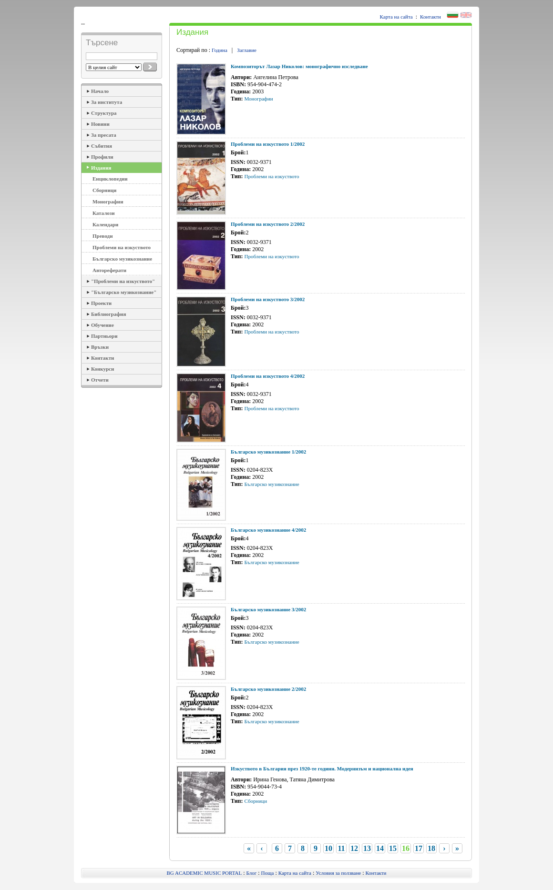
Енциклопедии (110, 179)
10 (328, 848)
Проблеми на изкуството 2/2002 (268, 224)
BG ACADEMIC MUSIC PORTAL (204, 873)
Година (219, 50)
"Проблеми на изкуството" (123, 281)
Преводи (102, 236)
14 (380, 848)
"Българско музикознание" (123, 292)
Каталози (103, 213)
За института (106, 102)
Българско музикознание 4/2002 (268, 530)
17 (418, 848)
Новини (100, 124)
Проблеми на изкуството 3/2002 (268, 299)
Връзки (100, 347)
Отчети (100, 380)
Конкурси (102, 369)
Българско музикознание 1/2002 (268, 452)
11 (341, 848)
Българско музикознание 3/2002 (268, 609)
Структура (104, 113)
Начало (100, 91)
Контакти (430, 17)
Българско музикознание (122, 259)
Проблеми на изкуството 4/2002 (268, 376)
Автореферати (109, 270)
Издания (101, 168)
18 (431, 848)
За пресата (103, 135)
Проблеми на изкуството (121, 247)
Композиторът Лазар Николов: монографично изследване (299, 66)
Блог (251, 873)
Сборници (104, 190)
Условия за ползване (338, 873)
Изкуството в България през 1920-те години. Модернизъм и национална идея (322, 768)
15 (393, 848)
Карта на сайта (396, 17)
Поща (267, 873)
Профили (102, 157)
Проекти (101, 303)
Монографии (107, 201)
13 (367, 848)
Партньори (104, 336)
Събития (101, 146)
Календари (105, 224)
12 (354, 848)
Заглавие (246, 50)
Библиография (108, 314)
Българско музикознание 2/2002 (268, 689)
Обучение (102, 325)
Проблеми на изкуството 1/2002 (268, 144)
